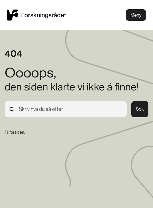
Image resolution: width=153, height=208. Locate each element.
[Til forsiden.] (15, 132)
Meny (135, 15)
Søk (140, 109)
